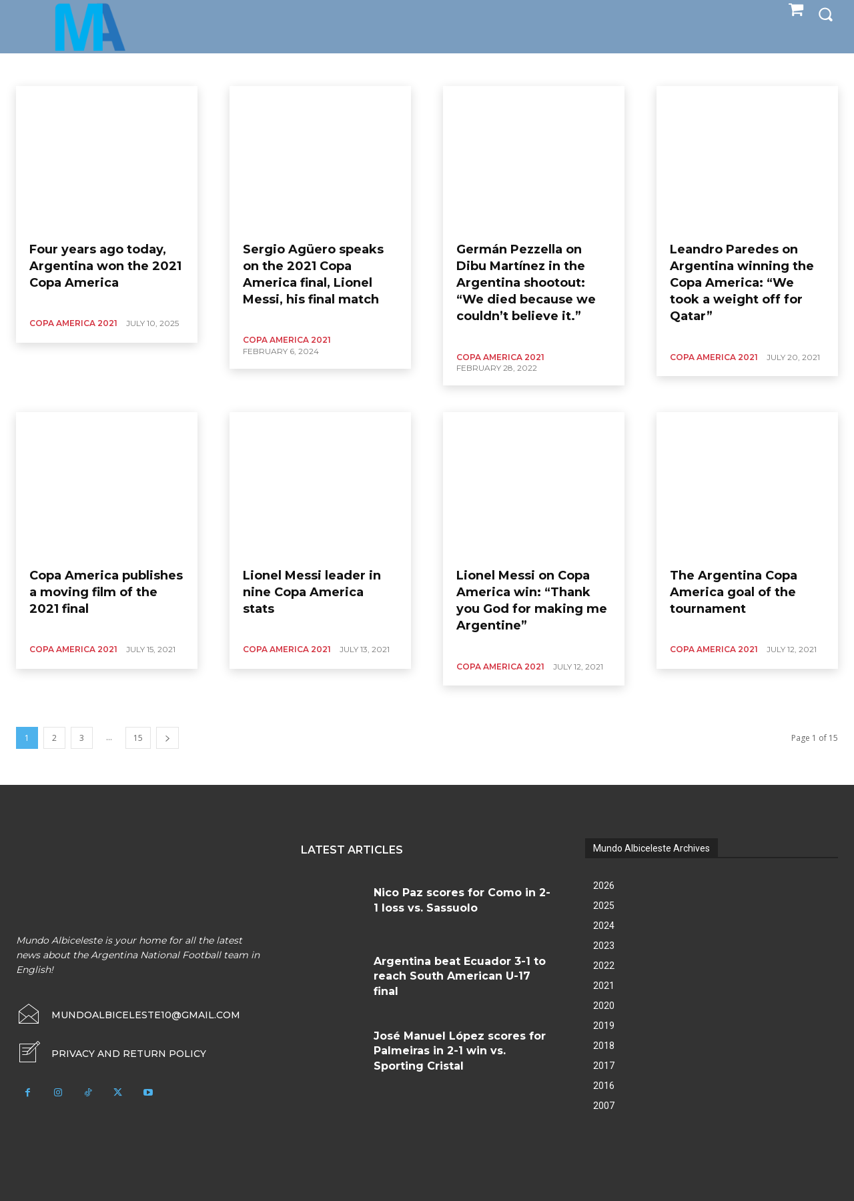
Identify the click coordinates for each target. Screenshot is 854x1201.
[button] (825, 14)
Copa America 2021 (73, 323)
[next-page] (167, 738)
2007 (603, 1105)
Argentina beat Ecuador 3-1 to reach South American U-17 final (460, 976)
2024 (603, 925)
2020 (603, 1005)
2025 (603, 905)
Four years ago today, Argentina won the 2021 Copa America (105, 266)
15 (138, 738)
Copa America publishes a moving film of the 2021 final (106, 592)
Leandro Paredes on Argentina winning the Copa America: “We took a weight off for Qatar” (742, 283)
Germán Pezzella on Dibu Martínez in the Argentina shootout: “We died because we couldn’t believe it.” (526, 283)
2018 (603, 1045)
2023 (603, 945)
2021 (603, 985)
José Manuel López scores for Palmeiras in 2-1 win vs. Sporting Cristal (460, 1051)
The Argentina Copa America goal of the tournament (733, 592)
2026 (603, 885)
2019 (603, 1025)
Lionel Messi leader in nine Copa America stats (312, 592)
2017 (603, 1065)
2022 (603, 965)
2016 (603, 1085)
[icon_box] (111, 1054)
